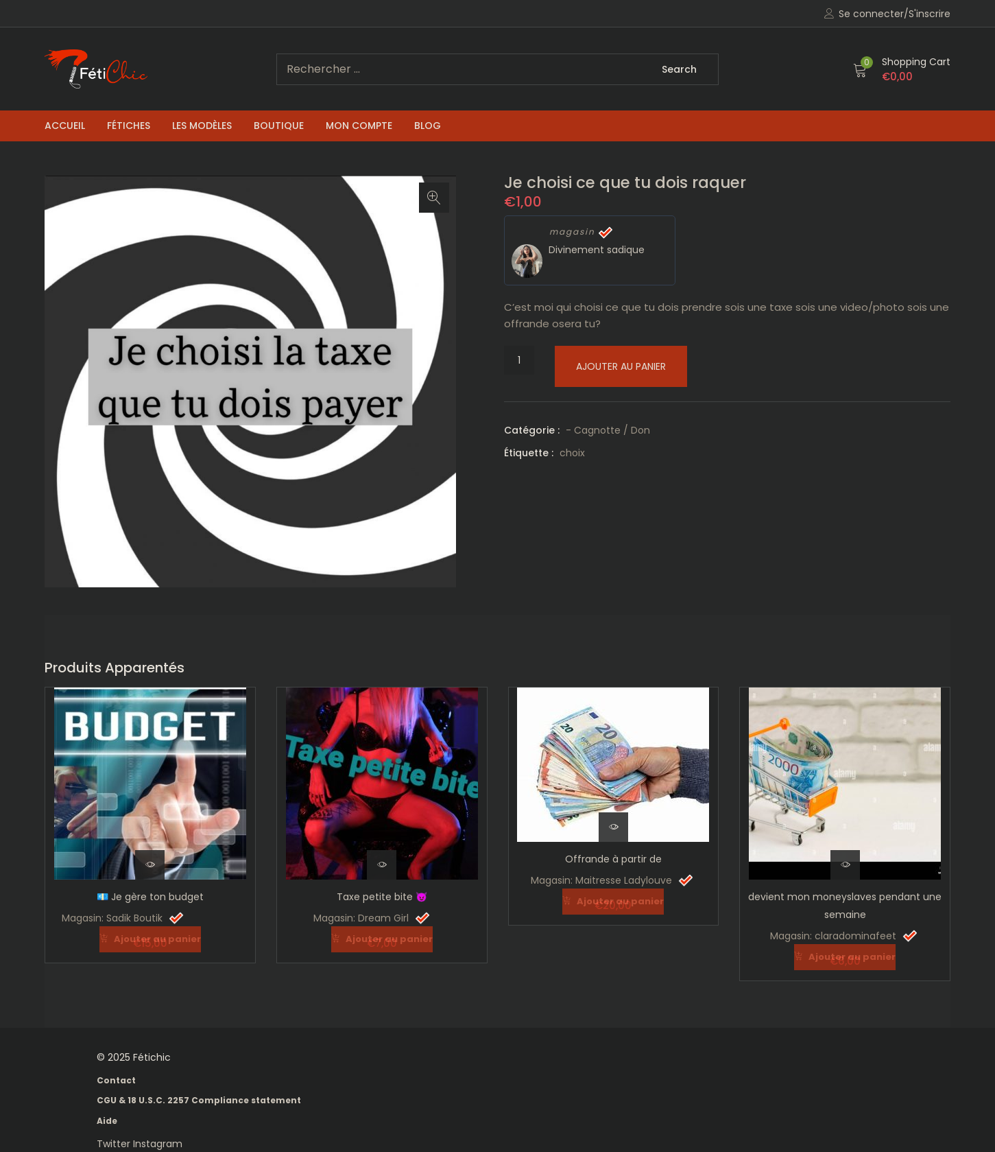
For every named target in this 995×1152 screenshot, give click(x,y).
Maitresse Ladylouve (623, 880)
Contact (116, 1079)
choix (572, 453)
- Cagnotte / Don (608, 430)
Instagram (157, 1143)
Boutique (279, 125)
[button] (901, 69)
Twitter (115, 1143)
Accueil (65, 125)
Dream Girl (383, 918)
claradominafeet (855, 936)
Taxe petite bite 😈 (382, 897)
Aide (107, 1120)
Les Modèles (202, 125)
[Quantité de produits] (519, 360)
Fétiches (128, 125)
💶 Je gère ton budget (150, 897)
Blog (427, 125)
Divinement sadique (597, 250)
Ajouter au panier (621, 366)
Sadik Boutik (134, 918)
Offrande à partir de (613, 859)
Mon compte (359, 125)
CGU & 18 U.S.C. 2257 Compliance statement (199, 1099)
